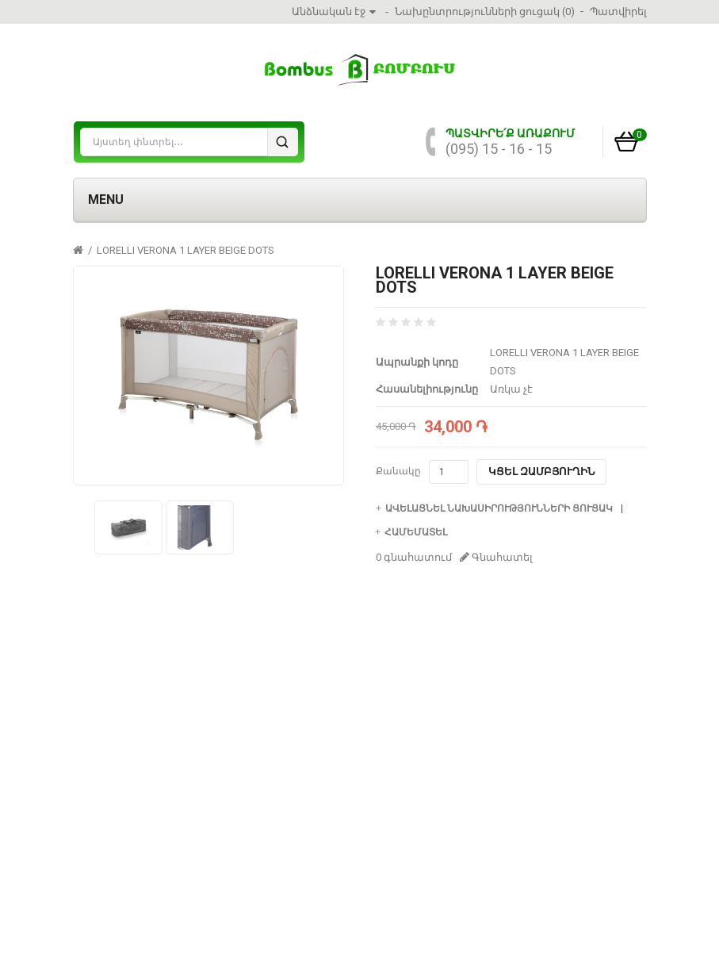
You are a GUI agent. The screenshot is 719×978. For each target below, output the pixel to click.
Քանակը (398, 471)
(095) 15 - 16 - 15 (499, 148)
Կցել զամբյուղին (541, 471)
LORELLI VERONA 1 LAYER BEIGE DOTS (185, 250)
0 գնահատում (414, 557)
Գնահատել (496, 557)
